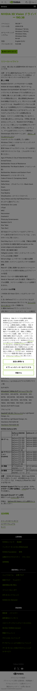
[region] (18, 345)
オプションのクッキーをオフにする (18, 367)
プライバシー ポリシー (13, 356)
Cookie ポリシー (19, 342)
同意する (18, 373)
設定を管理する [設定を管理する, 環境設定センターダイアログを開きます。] (18, 362)
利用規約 (18, 349)
